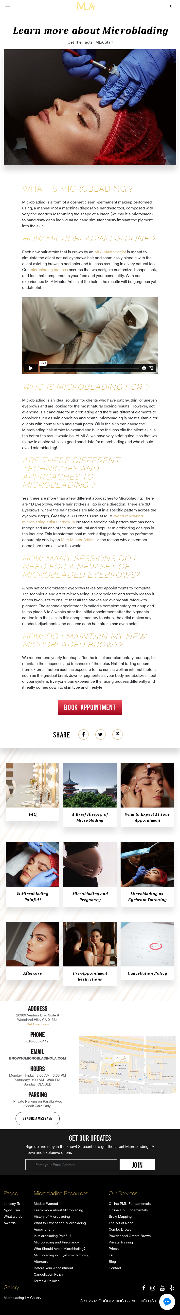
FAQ (32, 814)
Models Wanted (46, 1204)
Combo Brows (120, 1229)
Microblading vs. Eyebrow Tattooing (61, 1255)
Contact (115, 1268)
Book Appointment (90, 707)
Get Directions (37, 1024)
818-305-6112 (37, 1041)
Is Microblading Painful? (52, 1236)
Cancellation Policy (147, 973)
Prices (114, 1249)
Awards (10, 1223)
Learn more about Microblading (58, 1210)
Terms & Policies (46, 1281)
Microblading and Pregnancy (56, 1242)
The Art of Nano (121, 1223)
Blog (112, 1262)
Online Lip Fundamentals (128, 1210)
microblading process (49, 269)
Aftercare (32, 973)
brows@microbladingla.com (37, 1058)
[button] (167, 1302)
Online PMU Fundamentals (130, 1204)
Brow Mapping (120, 1216)
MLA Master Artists (77, 539)
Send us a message (37, 1118)
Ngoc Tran (12, 1210)
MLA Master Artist (110, 252)
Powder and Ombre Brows (130, 1236)
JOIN (137, 1165)
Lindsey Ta (12, 1204)
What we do (13, 1216)
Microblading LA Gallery (22, 1298)
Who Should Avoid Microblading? (60, 1249)
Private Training (121, 1242)
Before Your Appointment (53, 1268)
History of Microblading (52, 1216)
